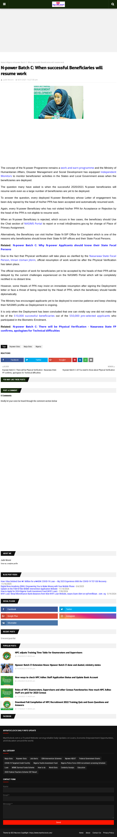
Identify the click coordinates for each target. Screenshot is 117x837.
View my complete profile (9, 564)
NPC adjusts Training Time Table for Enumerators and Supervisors (48, 652)
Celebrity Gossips (67, 768)
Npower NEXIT (70, 759)
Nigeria (9, 62)
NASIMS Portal (33, 223)
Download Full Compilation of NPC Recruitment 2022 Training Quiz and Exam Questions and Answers (61, 704)
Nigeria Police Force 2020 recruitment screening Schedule (83, 763)
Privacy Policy (108, 833)
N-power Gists (15, 347)
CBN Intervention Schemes (51, 759)
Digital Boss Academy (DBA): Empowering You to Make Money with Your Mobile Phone (37, 586)
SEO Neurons (15, 833)
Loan (6, 768)
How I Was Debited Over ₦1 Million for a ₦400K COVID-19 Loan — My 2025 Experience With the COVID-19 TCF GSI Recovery (53, 581)
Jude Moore (8, 79)
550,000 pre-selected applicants (90, 315)
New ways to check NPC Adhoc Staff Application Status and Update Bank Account (56, 677)
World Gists (53, 768)
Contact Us (97, 833)
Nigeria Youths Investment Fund (45, 763)
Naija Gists (28, 347)
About (88, 833)
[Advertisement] (58, 27)
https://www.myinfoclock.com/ (40, 833)
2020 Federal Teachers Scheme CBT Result (21, 772)
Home (3, 62)
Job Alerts (34, 759)
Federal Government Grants (89, 759)
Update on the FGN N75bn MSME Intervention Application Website (29, 589)
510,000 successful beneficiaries (34, 315)
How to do (41, 768)
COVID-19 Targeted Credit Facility (17, 763)
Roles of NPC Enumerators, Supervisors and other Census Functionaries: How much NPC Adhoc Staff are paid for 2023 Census (63, 691)
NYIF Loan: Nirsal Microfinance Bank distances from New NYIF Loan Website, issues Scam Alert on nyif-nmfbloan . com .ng (53, 594)
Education (81, 768)
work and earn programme (77, 168)
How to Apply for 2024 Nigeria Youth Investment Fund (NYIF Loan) (29, 591)
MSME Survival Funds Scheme (23, 768)
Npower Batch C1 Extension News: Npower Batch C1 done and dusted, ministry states (58, 665)
